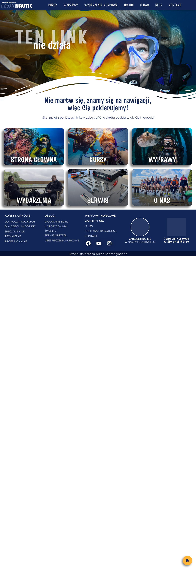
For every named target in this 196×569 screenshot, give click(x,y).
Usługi (129, 5)
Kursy (52, 5)
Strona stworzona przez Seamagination (98, 254)
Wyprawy (70, 5)
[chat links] (187, 560)
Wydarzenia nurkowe (101, 5)
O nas (144, 5)
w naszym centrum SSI (140, 240)
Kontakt (175, 5)
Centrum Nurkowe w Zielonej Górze (176, 240)
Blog (158, 5)
